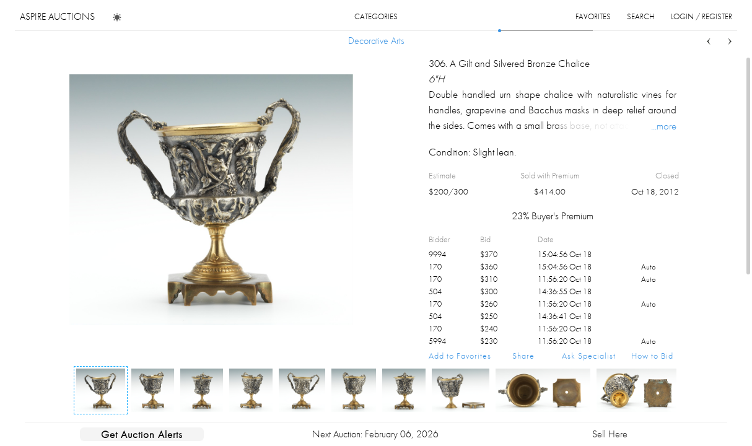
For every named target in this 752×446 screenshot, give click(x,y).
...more (663, 126)
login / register (701, 16)
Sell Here (609, 433)
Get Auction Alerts (142, 434)
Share (523, 355)
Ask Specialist (589, 355)
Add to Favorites (460, 355)
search (641, 16)
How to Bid (652, 355)
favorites (593, 16)
